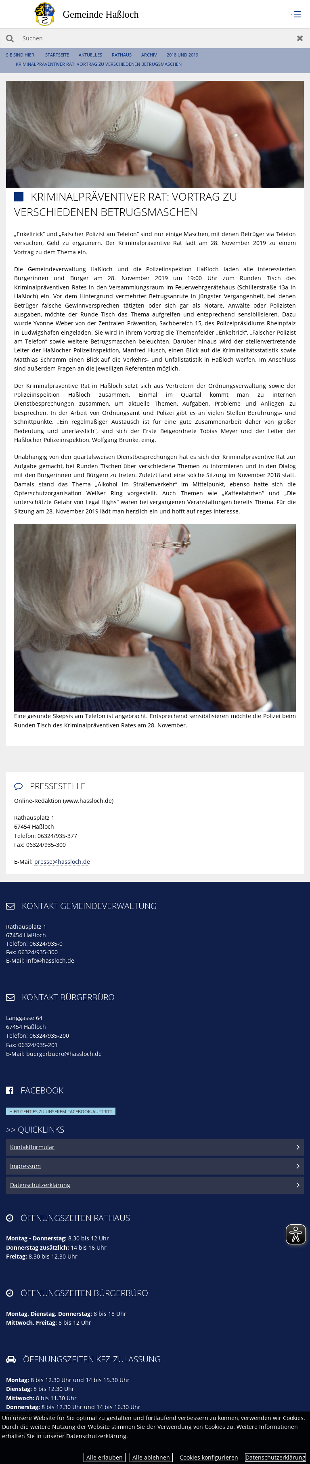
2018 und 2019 (182, 55)
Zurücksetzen (300, 38)
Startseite (57, 55)
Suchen (10, 38)
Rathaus (122, 55)
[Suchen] (155, 38)
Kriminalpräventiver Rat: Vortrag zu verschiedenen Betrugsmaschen (99, 64)
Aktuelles (90, 55)
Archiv (149, 55)
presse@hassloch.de (62, 861)
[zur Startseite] (95, 13)
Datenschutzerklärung (275, 1457)
